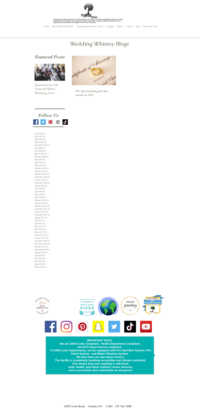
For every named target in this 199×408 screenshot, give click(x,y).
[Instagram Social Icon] (58, 122)
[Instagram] (66, 327)
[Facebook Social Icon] (36, 122)
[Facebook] (51, 327)
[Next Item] (60, 72)
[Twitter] (114, 327)
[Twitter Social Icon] (43, 122)
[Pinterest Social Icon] (50, 122)
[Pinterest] (82, 327)
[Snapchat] (98, 327)
